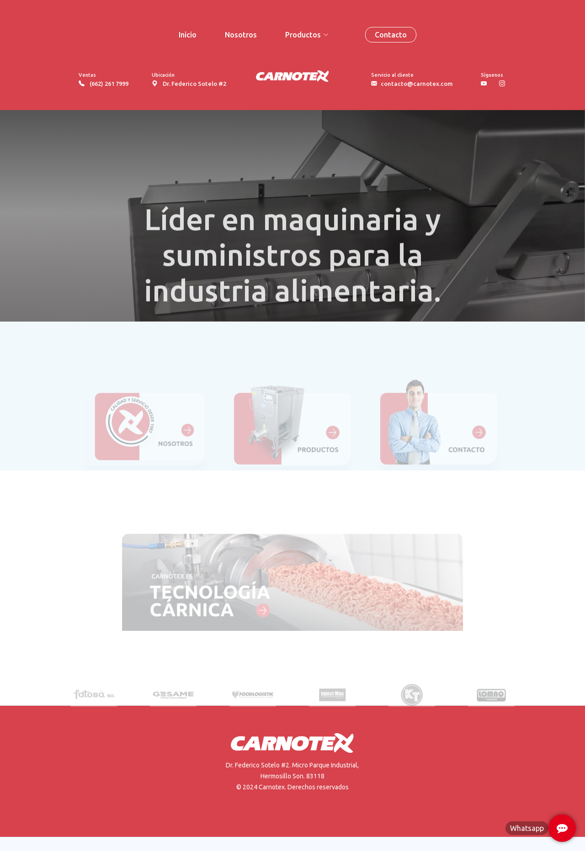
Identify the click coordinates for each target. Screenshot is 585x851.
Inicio (188, 35)
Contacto (391, 35)
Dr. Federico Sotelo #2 (194, 83)
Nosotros (241, 35)
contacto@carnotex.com (417, 83)
